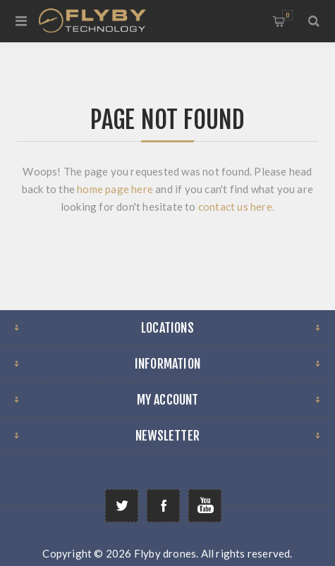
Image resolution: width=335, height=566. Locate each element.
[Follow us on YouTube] (204, 505)
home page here (116, 189)
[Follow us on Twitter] (121, 505)
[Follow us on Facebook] (163, 505)
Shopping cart (287, 15)
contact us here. (236, 206)
